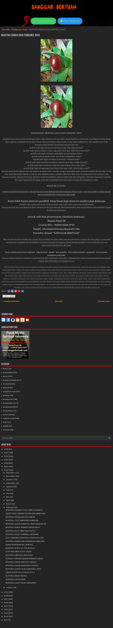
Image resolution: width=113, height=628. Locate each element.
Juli (8, 490)
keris (5, 376)
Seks (5, 422)
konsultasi (7, 384)
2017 (6, 599)
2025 (6, 453)
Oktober (10, 480)
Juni (8, 493)
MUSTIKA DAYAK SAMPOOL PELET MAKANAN (26, 524)
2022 (6, 463)
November (11, 476)
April (8, 500)
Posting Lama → (105, 301)
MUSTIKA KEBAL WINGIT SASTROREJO (23, 527)
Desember (10, 473)
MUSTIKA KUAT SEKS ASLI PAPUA (20, 531)
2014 (6, 610)
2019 (6, 592)
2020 (6, 470)
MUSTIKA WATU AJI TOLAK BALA (20, 548)
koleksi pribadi (9, 380)
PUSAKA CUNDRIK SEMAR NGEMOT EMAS (24, 559)
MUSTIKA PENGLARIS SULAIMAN (20, 517)
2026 (6, 449)
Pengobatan (8, 411)
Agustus (9, 487)
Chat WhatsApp (43, 21)
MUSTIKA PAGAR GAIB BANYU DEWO (22, 565)
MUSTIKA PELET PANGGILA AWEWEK (22, 534)
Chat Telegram (70, 21)
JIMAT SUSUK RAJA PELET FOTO (20, 572)
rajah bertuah (8, 418)
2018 (6, 596)
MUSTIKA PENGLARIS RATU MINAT (21, 562)
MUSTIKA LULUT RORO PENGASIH (21, 583)
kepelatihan (8, 372)
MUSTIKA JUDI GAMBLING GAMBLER (22, 520)
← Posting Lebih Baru (10, 301)
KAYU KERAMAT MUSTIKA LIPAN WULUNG (25, 538)
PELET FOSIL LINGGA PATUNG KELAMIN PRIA (26, 514)
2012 (6, 616)
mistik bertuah (9, 392)
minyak (6, 388)
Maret (9, 504)
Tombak (6, 430)
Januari (9, 587)
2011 (6, 620)
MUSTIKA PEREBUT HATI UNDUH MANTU (24, 510)
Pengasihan (8, 403)
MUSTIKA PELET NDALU (16, 576)
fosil (5, 369)
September (11, 483)
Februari (10, 507)
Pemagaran (16, 29)
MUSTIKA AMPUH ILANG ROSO (19, 555)
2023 (6, 460)
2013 (6, 613)
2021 (6, 467)
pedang (6, 395)
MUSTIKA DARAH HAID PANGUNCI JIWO (20, 35)
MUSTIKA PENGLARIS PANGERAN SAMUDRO (25, 541)
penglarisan (8, 407)
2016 (6, 603)
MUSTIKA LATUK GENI (16, 579)
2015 (6, 606)
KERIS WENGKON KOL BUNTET (19, 545)
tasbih (5, 426)
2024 (6, 456)
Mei (8, 497)
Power (25, 29)
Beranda (5, 29)
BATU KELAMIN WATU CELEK (19, 552)
